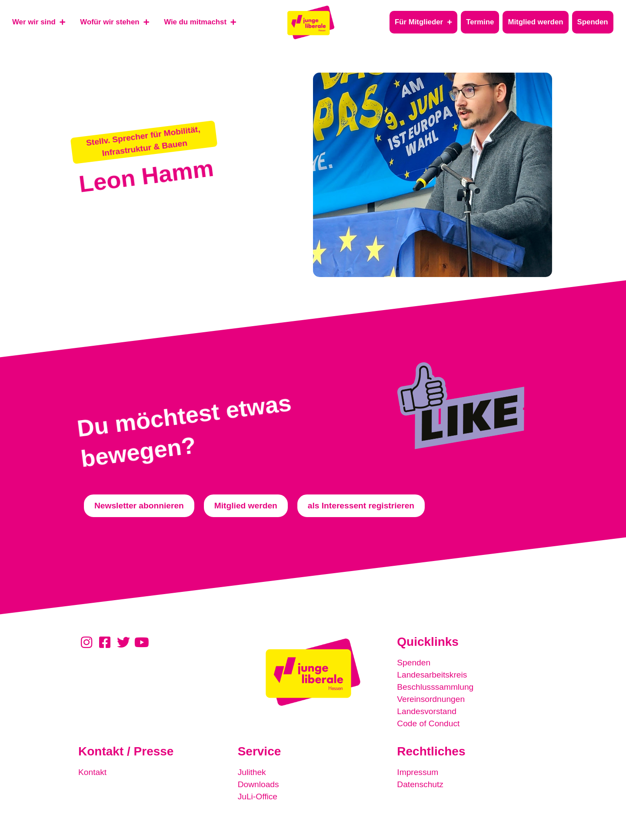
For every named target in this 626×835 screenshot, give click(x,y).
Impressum (417, 772)
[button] (144, 142)
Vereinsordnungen (431, 699)
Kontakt (92, 772)
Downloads (258, 784)
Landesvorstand (426, 711)
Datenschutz (420, 784)
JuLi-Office (257, 796)
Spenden (413, 662)
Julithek (252, 772)
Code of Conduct (428, 723)
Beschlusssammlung (435, 686)
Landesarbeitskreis (432, 674)
